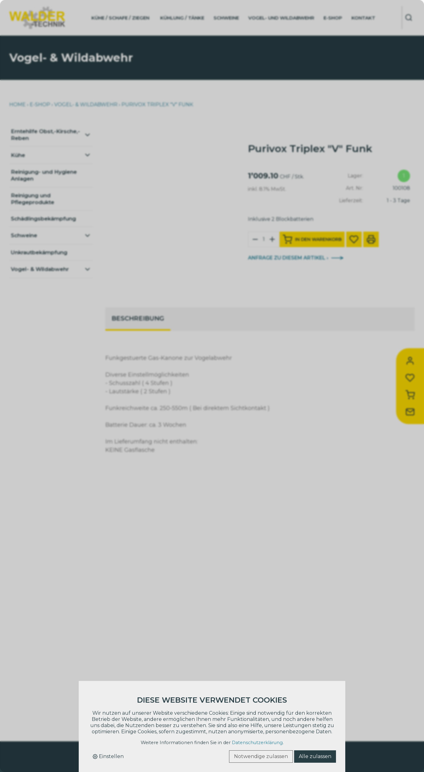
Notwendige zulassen (261, 756)
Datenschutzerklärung (257, 742)
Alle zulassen (315, 756)
